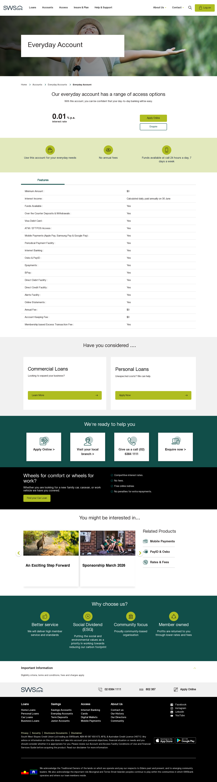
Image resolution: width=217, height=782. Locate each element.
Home (24, 85)
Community (117, 721)
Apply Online (153, 118)
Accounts (47, 8)
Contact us (117, 710)
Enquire (153, 127)
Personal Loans (30, 714)
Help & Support (103, 8)
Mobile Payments (91, 721)
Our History (117, 714)
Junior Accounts (60, 721)
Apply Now (125, 395)
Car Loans (27, 717)
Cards (84, 714)
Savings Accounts (61, 710)
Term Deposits (59, 717)
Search (190, 7)
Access (63, 8)
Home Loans (28, 710)
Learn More (38, 395)
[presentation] (19, 553)
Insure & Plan (81, 8)
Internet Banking (90, 710)
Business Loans (30, 721)
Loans (32, 8)
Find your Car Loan (37, 498)
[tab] (108, 668)
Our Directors (118, 717)
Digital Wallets (89, 717)
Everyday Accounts (62, 714)
